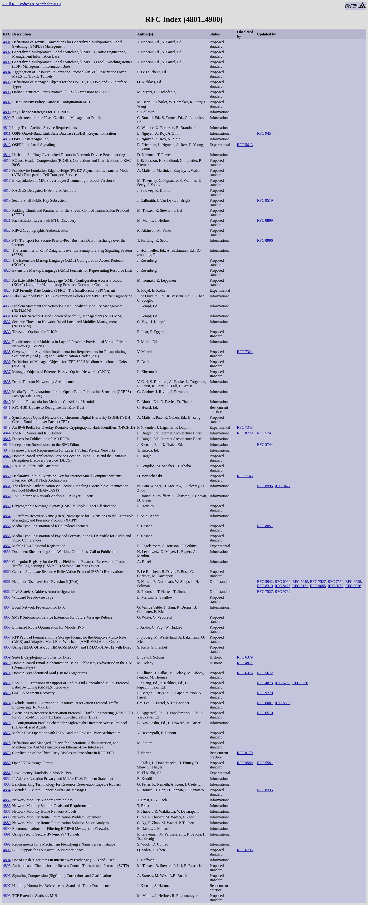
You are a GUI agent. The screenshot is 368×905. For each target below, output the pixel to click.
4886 (6, 806)
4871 (6, 673)
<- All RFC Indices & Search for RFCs (31, 4)
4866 (6, 627)
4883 (6, 784)
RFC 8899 (265, 220)
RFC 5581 (265, 763)
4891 (6, 834)
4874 (6, 703)
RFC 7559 (335, 582)
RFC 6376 (245, 673)
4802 (6, 52)
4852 (6, 496)
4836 (6, 362)
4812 (6, 139)
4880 (6, 763)
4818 (6, 190)
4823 (6, 240)
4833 (6, 332)
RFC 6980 (282, 582)
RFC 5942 (265, 582)
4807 (6, 102)
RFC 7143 (245, 476)
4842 (6, 417)
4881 (6, 773)
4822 (6, 230)
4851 (6, 486)
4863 (6, 597)
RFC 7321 (245, 352)
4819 (6, 200)
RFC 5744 (265, 445)
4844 (6, 433)
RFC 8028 (353, 582)
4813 (6, 145)
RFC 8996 (265, 240)
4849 (6, 466)
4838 (6, 382)
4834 (6, 342)
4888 (6, 817)
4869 (6, 657)
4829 (6, 296)
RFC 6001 (265, 703)
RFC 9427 (282, 486)
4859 (6, 562)
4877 (6, 733)
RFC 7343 (245, 427)
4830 (6, 306)
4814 (6, 155)
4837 (6, 372)
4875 (6, 713)
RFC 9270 (300, 683)
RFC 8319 (265, 586)
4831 (6, 316)
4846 (6, 445)
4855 (6, 526)
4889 (6, 823)
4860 (6, 572)
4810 (6, 128)
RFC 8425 (282, 586)
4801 (6, 42)
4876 (6, 723)
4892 (6, 844)
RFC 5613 (245, 145)
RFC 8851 (265, 526)
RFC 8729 (245, 433)
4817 (6, 180)
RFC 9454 (265, 133)
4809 (6, 118)
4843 (6, 427)
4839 (6, 392)
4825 (6, 260)
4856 (6, 536)
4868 (6, 647)
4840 (6, 402)
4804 (6, 72)
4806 (6, 92)
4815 (6, 160)
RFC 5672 (265, 673)
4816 (6, 170)
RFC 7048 (300, 582)
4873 (6, 693)
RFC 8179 (245, 753)
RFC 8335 (265, 790)
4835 (6, 352)
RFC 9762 (335, 586)
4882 (6, 779)
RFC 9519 (265, 200)
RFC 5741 (265, 433)
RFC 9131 (300, 586)
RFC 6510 (265, 713)
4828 (6, 290)
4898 (6, 896)
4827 (6, 280)
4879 (6, 753)
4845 (6, 439)
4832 (6, 322)
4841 (6, 407)
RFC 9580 (245, 763)
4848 (6, 456)
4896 (6, 876)
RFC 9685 (318, 586)
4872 (6, 683)
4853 (6, 506)
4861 (6, 582)
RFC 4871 (245, 663)
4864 (6, 607)
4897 (6, 886)
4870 (6, 663)
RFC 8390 (282, 703)
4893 (6, 850)
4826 (6, 270)
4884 (6, 790)
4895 (6, 866)
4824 (6, 250)
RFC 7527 (318, 582)
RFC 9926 (353, 586)
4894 (6, 860)
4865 (6, 617)
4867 (6, 637)
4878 (6, 743)
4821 (6, 220)
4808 (6, 112)
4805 (6, 82)
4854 (6, 516)
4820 (6, 210)
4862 (6, 592)
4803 (6, 62)
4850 (6, 476)
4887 (6, 811)
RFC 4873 (265, 683)
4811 (6, 133)
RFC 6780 (282, 683)
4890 (6, 828)
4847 (6, 450)
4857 (6, 546)
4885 (6, 800)
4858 (6, 552)
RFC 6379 (245, 657)
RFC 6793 (245, 850)
